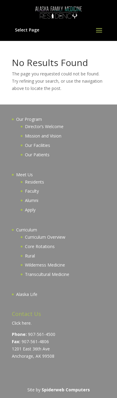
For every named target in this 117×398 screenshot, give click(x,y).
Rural (30, 256)
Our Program (29, 119)
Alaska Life (26, 294)
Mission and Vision (43, 136)
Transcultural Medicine (47, 274)
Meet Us (24, 174)
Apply (30, 210)
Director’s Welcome (44, 126)
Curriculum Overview (45, 237)
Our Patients (37, 155)
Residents (34, 182)
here (26, 323)
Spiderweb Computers (66, 390)
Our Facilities (37, 145)
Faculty (32, 191)
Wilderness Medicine (45, 265)
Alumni (31, 200)
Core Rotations (40, 246)
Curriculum (26, 230)
